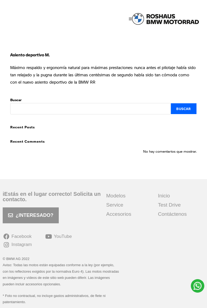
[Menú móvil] (130, 18)
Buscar (16, 99)
